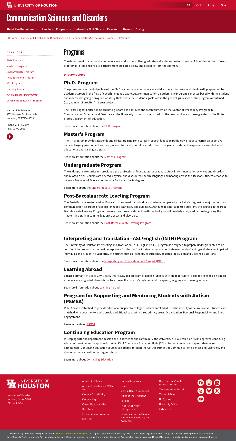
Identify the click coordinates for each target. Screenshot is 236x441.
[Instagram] (209, 382)
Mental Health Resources (135, 390)
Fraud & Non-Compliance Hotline (167, 433)
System (165, 399)
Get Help (87, 419)
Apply (211, 5)
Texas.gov (94, 433)
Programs (63, 29)
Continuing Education (100, 359)
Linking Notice (191, 433)
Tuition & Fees (167, 394)
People (47, 29)
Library (124, 386)
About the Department (23, 29)
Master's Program (17, 66)
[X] (217, 391)
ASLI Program (14, 83)
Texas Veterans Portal (171, 389)
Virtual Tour (165, 409)
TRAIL (129, 433)
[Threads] (200, 391)
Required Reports (75, 436)
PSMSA (91, 324)
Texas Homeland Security (113, 433)
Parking (125, 400)
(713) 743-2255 (15, 403)
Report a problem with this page (72, 433)
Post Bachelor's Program (21, 77)
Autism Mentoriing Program (22, 94)
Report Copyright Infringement (130, 407)
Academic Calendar (92, 381)
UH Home (12, 38)
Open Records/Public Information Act (171, 382)
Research (113, 29)
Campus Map (89, 399)
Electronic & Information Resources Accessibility (109, 436)
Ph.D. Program (15, 60)
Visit (198, 5)
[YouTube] (200, 399)
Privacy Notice (206, 433)
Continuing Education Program (24, 100)
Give (223, 5)
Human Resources (131, 381)
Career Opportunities (94, 404)
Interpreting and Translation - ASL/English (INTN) (134, 261)
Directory (87, 409)
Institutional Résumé (55, 436)
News (127, 29)
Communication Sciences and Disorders (57, 18)
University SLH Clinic (89, 29)
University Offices (168, 404)
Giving (140, 29)
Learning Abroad (16, 89)
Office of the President (133, 395)
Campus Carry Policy (93, 394)
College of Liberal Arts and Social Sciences (44, 38)
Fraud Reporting (142, 433)
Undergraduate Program (20, 71)
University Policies (208, 436)
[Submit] (188, 5)
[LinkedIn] (217, 382)
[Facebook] (200, 382)
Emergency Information (95, 414)
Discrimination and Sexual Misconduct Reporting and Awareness (135, 417)
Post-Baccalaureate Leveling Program (127, 223)
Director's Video (74, 74)
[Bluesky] (209, 391)
